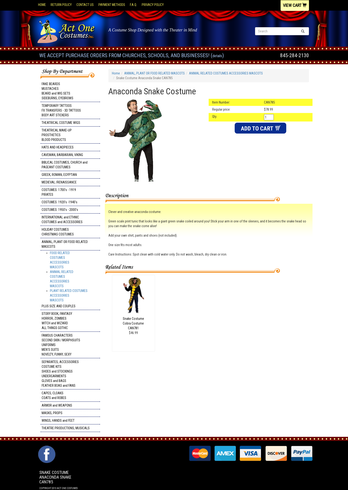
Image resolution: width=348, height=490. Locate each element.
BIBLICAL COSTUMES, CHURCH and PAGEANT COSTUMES (65, 164)
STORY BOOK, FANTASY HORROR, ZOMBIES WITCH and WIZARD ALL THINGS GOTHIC (57, 321)
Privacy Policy (153, 5)
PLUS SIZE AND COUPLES (58, 306)
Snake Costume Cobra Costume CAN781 (133, 323)
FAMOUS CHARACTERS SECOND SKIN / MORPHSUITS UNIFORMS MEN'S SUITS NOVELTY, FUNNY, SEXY (61, 345)
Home (42, 5)
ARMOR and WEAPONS (57, 405)
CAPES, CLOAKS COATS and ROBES (54, 395)
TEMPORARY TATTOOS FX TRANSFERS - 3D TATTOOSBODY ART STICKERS (61, 110)
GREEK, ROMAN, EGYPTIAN (59, 175)
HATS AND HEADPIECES (58, 147)
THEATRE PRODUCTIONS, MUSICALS (66, 428)
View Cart (295, 5)
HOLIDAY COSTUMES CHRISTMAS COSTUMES (58, 232)
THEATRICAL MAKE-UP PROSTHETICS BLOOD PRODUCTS (57, 135)
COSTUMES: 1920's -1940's (59, 202)
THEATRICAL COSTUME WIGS (61, 123)
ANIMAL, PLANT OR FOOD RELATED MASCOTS (65, 244)
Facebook (46, 448)
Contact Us (85, 5)
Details (217, 56)
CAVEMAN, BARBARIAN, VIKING (62, 155)
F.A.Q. (133, 5)
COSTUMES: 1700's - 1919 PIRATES (59, 192)
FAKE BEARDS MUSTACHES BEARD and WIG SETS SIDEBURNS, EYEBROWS (57, 91)
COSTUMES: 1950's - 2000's (60, 210)
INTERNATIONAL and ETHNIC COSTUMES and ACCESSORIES (62, 219)
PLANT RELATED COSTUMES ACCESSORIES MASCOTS (69, 295)
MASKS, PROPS (52, 413)
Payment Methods (111, 5)
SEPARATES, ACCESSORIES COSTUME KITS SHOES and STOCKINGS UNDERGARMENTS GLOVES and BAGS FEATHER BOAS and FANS (60, 373)
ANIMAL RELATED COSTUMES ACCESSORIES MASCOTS (226, 73)
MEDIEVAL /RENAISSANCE (59, 182)
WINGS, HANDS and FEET (58, 420)
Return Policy (61, 5)
